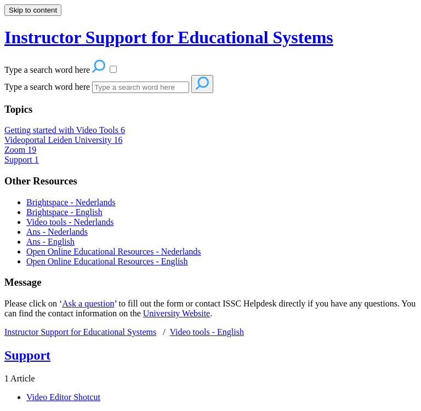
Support (21, 159)
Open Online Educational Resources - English (107, 261)
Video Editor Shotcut (63, 397)
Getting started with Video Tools (64, 130)
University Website (176, 313)
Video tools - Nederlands (69, 222)
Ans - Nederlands (57, 231)
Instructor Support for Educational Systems (80, 332)
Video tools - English (206, 332)
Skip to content (33, 10)
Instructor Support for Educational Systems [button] (168, 37)
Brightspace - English (64, 212)
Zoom (20, 149)
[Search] (140, 87)
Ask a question (88, 303)
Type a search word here (47, 86)
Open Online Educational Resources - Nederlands (113, 251)
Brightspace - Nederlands (71, 202)
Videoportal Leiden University (63, 139)
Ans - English (50, 241)
